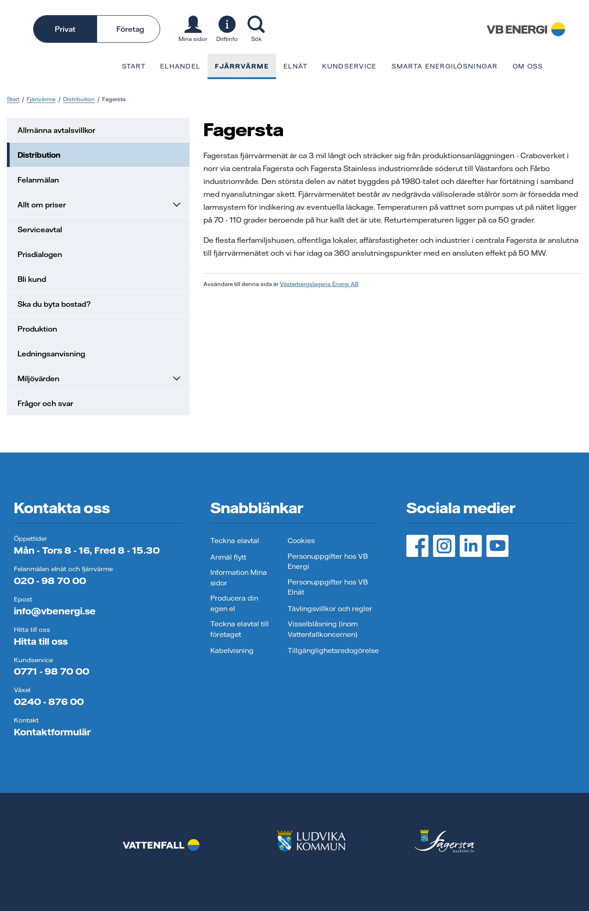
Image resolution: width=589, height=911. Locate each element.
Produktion (37, 328)
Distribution (79, 99)
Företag (130, 29)
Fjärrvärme (242, 66)
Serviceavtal (39, 229)
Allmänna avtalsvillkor (56, 130)
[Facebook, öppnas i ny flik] (417, 546)
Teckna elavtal (234, 540)
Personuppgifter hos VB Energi (328, 561)
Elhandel (180, 66)
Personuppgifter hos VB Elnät (328, 587)
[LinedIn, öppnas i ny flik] (471, 546)
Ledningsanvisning (51, 353)
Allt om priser (99, 204)
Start (133, 66)
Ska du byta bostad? (54, 304)
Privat (65, 29)
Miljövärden (99, 378)
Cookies (301, 540)
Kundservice (349, 66)
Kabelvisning (232, 650)
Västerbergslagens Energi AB (319, 284)
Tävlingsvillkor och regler (330, 608)
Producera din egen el (234, 603)
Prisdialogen (39, 254)
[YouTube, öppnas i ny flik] (497, 546)
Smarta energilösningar (445, 66)
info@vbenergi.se (55, 611)
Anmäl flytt (228, 557)
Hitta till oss (41, 641)
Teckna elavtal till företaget (239, 629)
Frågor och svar (45, 403)
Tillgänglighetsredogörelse (333, 650)
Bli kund (31, 279)
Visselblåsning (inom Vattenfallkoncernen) (323, 629)
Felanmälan (38, 179)
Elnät (295, 66)
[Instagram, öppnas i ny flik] (444, 546)
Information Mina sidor (238, 577)
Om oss (528, 66)
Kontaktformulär (52, 732)
